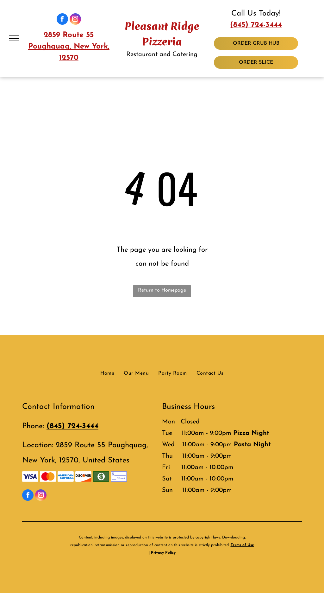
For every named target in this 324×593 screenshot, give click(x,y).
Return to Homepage (162, 290)
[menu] (14, 38)
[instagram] (75, 19)
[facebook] (62, 19)
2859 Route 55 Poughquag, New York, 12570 (68, 46)
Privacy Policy (163, 553)
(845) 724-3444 (256, 25)
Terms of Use (242, 545)
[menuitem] (107, 373)
